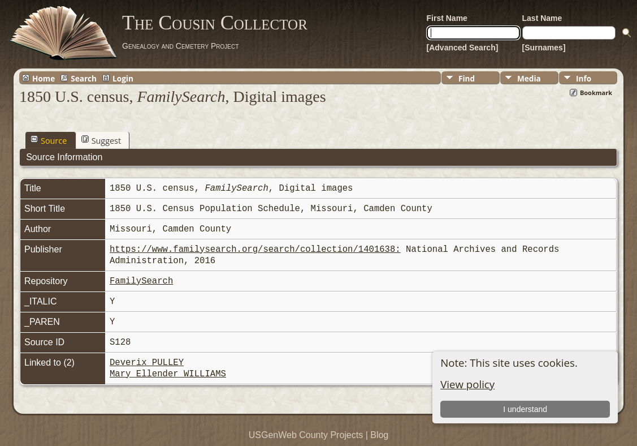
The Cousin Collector (214, 22)
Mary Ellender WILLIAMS (168, 374)
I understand (525, 409)
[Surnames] (544, 47)
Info (583, 78)
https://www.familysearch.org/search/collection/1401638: (255, 249)
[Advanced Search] (463, 47)
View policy (467, 384)
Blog (379, 435)
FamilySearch (141, 281)
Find (466, 78)
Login (122, 78)
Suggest (101, 140)
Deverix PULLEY (147, 363)
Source (49, 140)
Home (43, 78)
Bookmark (596, 92)
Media (529, 78)
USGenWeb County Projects (306, 435)
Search (84, 78)
